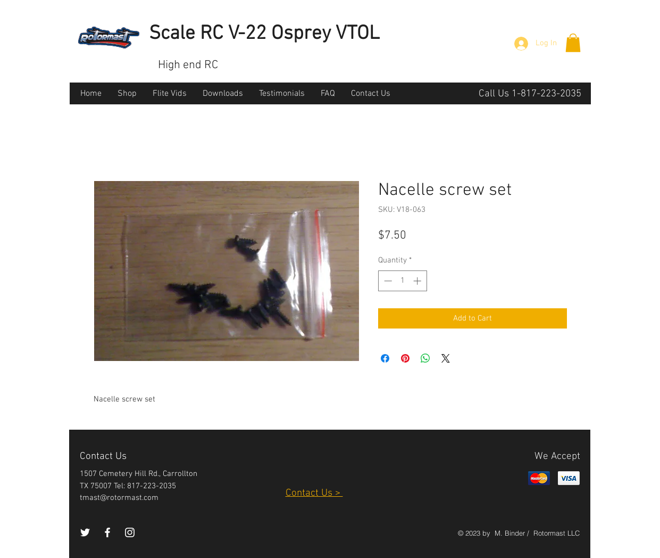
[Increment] (418, 281)
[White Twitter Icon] (85, 532)
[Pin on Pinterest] (405, 358)
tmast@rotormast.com (119, 498)
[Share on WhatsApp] (425, 358)
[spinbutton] (402, 281)
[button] (573, 43)
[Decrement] (387, 281)
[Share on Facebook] (385, 358)
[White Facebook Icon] (107, 532)
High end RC (188, 65)
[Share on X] (445, 358)
